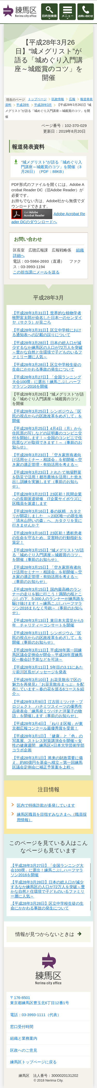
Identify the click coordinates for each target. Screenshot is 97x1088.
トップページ (37, 99)
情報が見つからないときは (44, 934)
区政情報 (57, 99)
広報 (72, 99)
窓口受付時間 (21, 1027)
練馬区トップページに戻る (33, 1062)
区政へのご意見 (23, 1050)
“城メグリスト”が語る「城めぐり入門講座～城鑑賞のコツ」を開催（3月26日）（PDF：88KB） (51, 167)
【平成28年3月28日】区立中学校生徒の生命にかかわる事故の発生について (47, 905)
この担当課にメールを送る (36, 272)
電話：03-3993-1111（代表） (35, 1015)
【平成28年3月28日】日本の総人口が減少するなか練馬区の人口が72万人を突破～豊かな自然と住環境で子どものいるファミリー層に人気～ (48, 889)
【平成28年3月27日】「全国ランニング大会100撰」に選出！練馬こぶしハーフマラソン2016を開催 (47, 870)
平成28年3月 (43, 105)
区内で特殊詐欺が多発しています (46, 805)
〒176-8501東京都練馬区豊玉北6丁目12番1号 (39, 1000)
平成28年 (22, 105)
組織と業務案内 (23, 1038)
